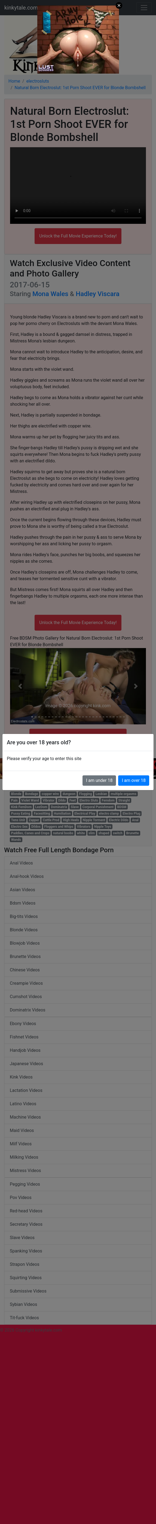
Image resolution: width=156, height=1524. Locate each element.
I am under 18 (99, 780)
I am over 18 (134, 780)
